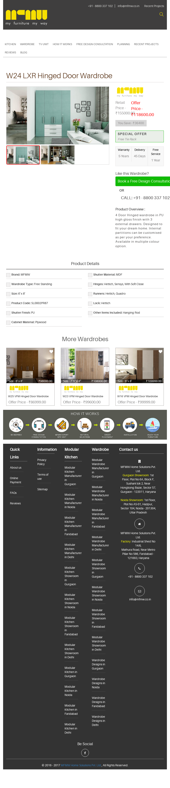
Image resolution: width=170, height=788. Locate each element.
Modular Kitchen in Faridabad (71, 709)
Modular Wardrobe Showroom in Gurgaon (99, 568)
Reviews (10, 52)
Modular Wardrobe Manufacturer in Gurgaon (100, 468)
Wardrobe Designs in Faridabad (98, 702)
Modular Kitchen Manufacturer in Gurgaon (73, 476)
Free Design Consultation (94, 44)
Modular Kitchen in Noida (71, 691)
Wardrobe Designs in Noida (98, 683)
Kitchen (10, 44)
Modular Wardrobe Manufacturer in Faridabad (100, 518)
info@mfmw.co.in (128, 6)
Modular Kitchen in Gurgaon (71, 672)
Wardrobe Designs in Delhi (98, 721)
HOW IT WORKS (62, 44)
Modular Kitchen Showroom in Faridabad (72, 626)
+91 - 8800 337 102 (100, 6)
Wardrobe (27, 44)
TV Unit (44, 44)
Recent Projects (154, 6)
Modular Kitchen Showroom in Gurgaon (72, 576)
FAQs (13, 492)
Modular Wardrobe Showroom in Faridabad (99, 618)
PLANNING (123, 44)
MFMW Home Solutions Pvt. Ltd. (81, 765)
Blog (23, 52)
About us (15, 467)
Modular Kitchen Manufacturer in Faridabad (73, 526)
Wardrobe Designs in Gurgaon (98, 664)
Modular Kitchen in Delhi (71, 728)
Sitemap (42, 489)
